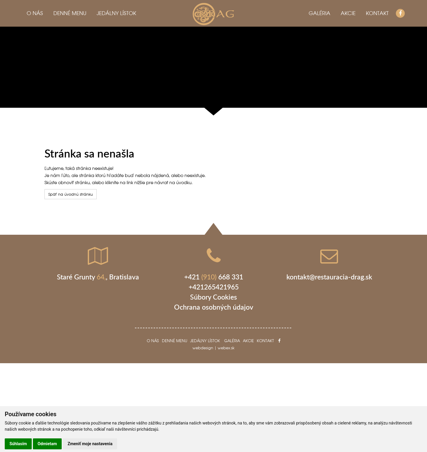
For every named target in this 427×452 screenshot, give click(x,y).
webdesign (202, 347)
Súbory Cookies (213, 297)
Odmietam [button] (47, 443)
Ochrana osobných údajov (213, 307)
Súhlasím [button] (18, 443)
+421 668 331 (213, 277)
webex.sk (226, 347)
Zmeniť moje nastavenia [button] (90, 443)
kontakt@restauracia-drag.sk (329, 277)
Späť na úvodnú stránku (70, 194)
